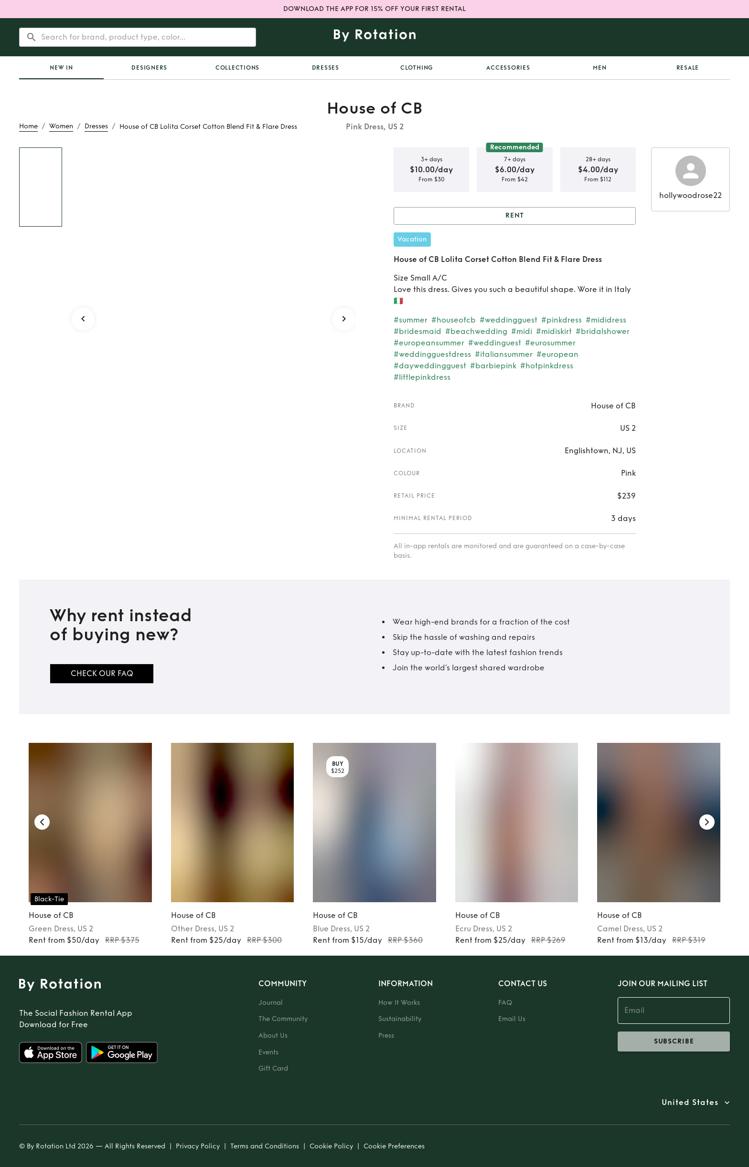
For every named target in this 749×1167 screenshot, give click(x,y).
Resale (687, 67)
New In (61, 67)
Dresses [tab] (325, 67)
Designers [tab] (149, 67)
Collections (237, 67)
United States (690, 1102)
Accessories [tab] (508, 67)
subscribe (674, 1042)
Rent (514, 216)
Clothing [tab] (416, 67)
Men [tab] (599, 67)
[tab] (61, 67)
